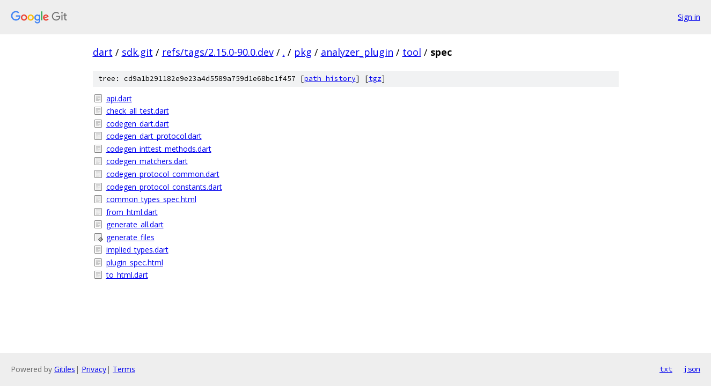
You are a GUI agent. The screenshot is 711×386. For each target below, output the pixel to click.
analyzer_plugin (357, 52)
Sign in (689, 17)
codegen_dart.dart (137, 123)
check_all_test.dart (137, 111)
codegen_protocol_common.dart (162, 174)
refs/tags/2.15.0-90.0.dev (218, 52)
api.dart (119, 98)
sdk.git (137, 52)
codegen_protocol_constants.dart (164, 187)
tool (411, 52)
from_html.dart (132, 212)
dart (103, 52)
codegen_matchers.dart (147, 161)
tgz (375, 78)
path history (330, 78)
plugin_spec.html (134, 262)
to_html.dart (127, 275)
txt (665, 369)
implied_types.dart (137, 249)
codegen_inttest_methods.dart (158, 149)
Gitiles (64, 369)
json (691, 369)
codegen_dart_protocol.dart (154, 136)
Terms (124, 369)
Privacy (94, 369)
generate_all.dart (135, 224)
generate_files (130, 237)
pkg (303, 52)
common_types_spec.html (151, 199)
